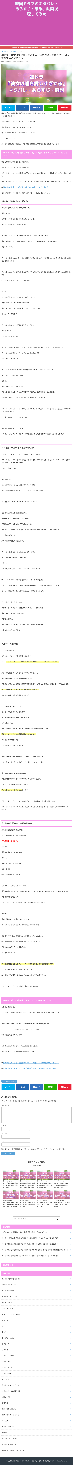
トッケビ (5, 1332)
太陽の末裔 (6, 1397)
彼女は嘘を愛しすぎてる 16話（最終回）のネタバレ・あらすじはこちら (29, 1068)
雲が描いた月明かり (9, 1444)
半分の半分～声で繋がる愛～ (12, 1391)
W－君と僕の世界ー (9, 1291)
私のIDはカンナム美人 (10, 1438)
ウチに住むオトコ (8, 1308)
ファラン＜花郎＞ (8, 1356)
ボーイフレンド (7, 1361)
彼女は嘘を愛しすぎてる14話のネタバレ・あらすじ (24, 187)
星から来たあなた (8, 1427)
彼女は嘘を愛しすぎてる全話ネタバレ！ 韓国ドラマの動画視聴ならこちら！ (30, 1063)
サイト (3, 1141)
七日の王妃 (6, 1379)
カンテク (5, 1320)
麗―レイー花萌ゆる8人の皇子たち (14, 1450)
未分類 (4, 1432)
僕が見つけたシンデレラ (10, 1385)
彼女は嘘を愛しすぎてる (9, 1081)
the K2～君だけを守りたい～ (12, 1279)
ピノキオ (5, 1350)
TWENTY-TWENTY (9, 1285)
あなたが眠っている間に (10, 1296)
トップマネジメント (9, 1338)
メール (4, 1133)
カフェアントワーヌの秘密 (11, 1314)
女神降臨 (5, 1403)
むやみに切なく (7, 1302)
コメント (5, 1105)
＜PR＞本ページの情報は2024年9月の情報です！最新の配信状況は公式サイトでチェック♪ (37, 48)
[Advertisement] (36, 32)
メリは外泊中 (6, 1373)
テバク (4, 1326)
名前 (3, 1125)
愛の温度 (5, 1421)
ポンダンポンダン (8, 1367)
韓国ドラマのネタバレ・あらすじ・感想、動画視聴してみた (36, 9)
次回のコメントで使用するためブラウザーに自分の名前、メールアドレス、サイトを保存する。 (34, 1149)
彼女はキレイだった (9, 1409)
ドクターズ (6, 1344)
